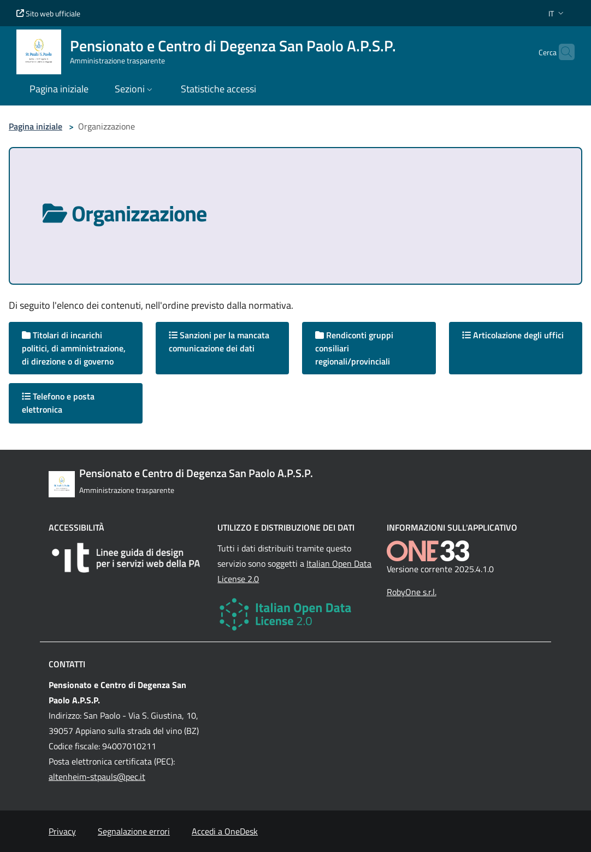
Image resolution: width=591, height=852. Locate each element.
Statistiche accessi (218, 88)
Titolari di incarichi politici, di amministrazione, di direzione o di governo (74, 348)
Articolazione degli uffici (513, 335)
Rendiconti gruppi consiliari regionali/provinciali (354, 348)
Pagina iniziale (35, 126)
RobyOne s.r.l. (411, 591)
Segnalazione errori (134, 831)
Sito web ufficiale (48, 13)
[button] (557, 13)
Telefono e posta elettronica (58, 403)
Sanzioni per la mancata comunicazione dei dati (219, 341)
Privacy (62, 831)
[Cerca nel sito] (561, 52)
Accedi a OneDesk (225, 831)
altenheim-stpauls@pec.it (97, 776)
